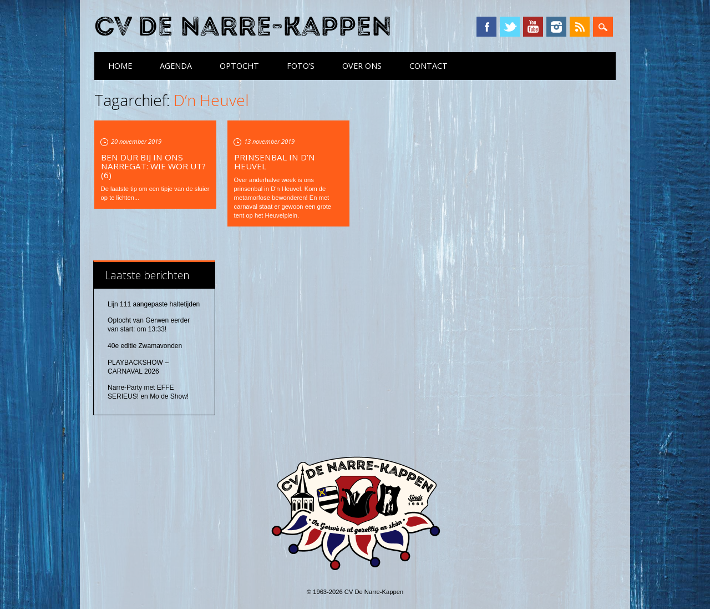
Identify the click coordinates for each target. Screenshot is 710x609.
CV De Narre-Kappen (243, 26)
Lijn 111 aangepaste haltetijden (154, 304)
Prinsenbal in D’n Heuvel (274, 162)
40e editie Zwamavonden (145, 346)
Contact (428, 66)
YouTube (533, 27)
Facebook (486, 27)
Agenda (176, 66)
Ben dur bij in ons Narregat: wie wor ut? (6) (153, 166)
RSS (580, 27)
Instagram (556, 27)
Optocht (239, 66)
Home (120, 66)
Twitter (510, 27)
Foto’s (301, 66)
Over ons (362, 66)
